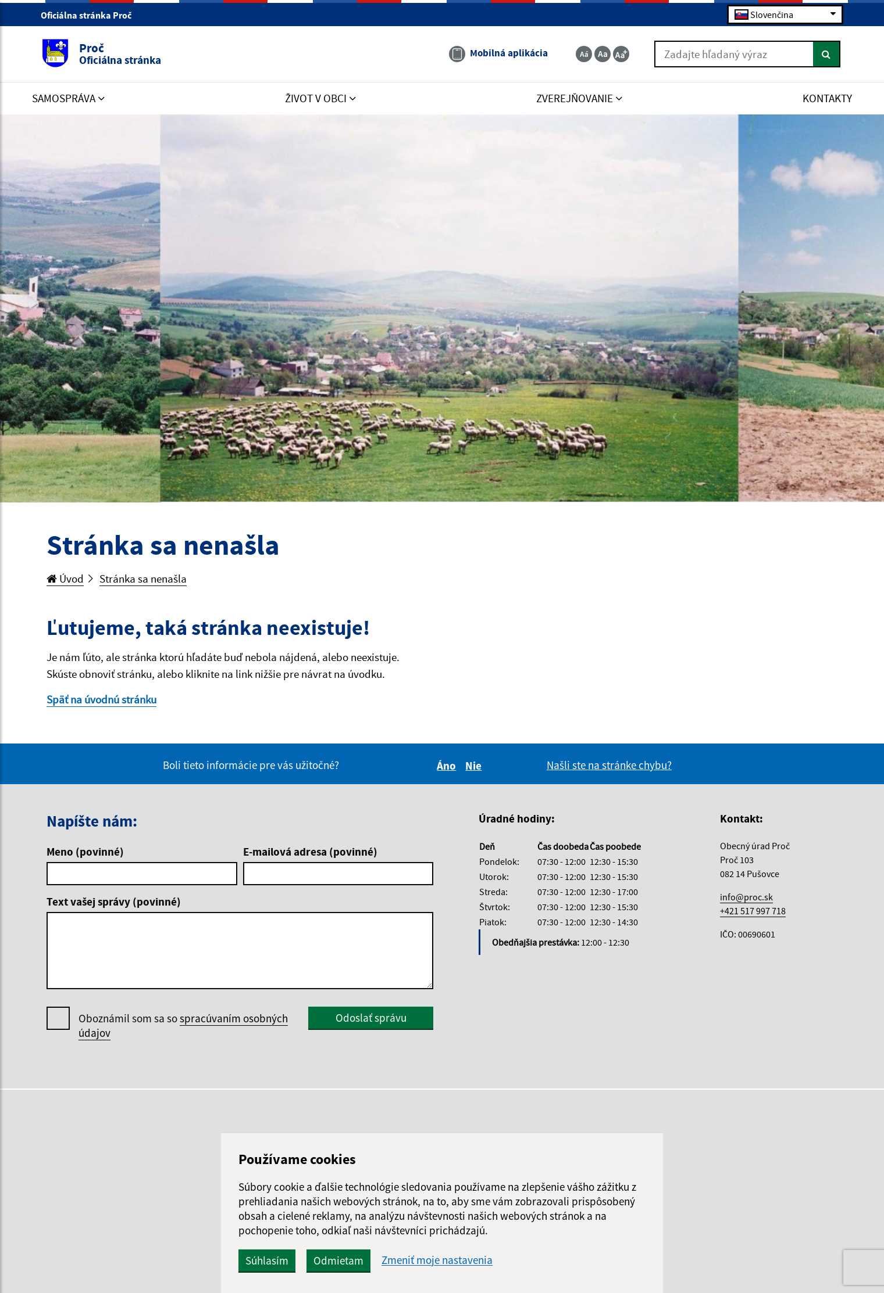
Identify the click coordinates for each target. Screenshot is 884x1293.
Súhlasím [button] (266, 1260)
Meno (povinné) (85, 852)
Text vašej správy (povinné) (114, 901)
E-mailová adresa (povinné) (310, 852)
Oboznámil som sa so (183, 1025)
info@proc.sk (746, 897)
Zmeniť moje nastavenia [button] (437, 1260)
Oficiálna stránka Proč (91, 15)
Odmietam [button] (338, 1260)
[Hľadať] (826, 54)
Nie (475, 766)
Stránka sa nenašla (143, 579)
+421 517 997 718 (753, 911)
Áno (448, 766)
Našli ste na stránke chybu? (609, 765)
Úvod (65, 579)
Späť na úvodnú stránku (101, 699)
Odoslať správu (371, 1018)
